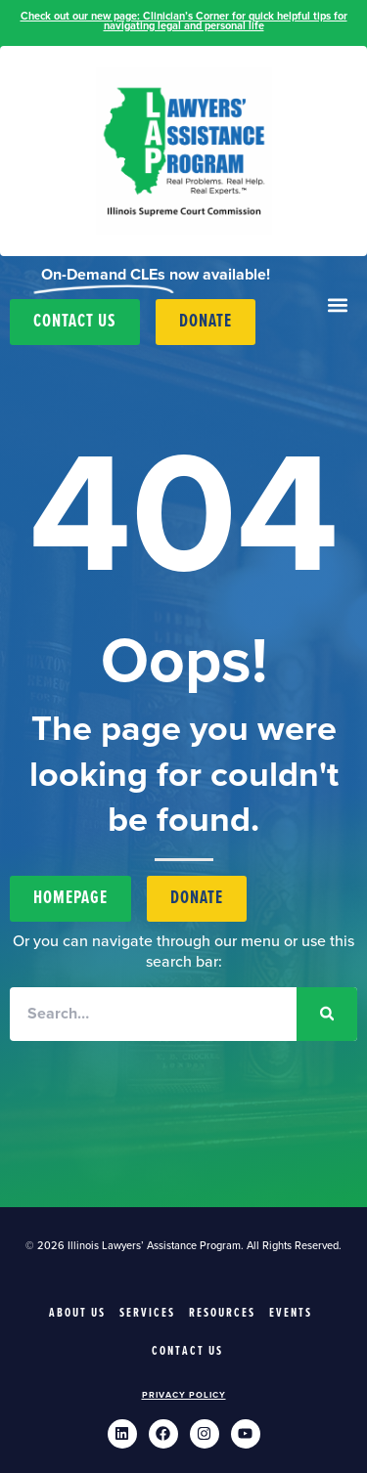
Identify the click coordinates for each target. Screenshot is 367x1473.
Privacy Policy (184, 1395)
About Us (77, 1313)
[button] (338, 305)
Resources (222, 1313)
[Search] (327, 1014)
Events (290, 1313)
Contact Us (187, 1351)
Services (147, 1313)
